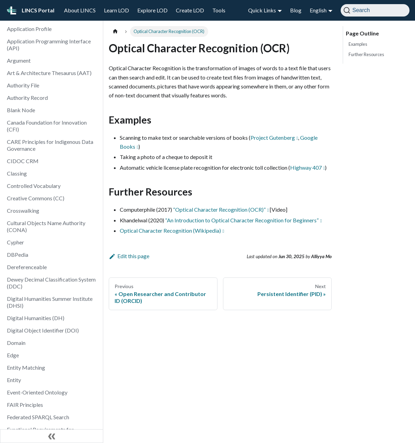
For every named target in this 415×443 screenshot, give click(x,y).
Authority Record (27, 97)
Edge (13, 355)
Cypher (15, 242)
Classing (17, 173)
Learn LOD (116, 10)
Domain (16, 342)
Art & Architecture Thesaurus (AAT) (49, 73)
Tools (218, 10)
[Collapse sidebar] (51, 436)
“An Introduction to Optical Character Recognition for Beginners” (242, 220)
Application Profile (29, 28)
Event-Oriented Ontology (37, 392)
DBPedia (17, 254)
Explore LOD (152, 10)
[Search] (375, 10)
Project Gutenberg (273, 137)
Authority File (23, 85)
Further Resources (366, 54)
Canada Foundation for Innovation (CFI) (47, 126)
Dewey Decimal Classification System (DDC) (51, 282)
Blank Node (21, 110)
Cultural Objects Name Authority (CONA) (46, 226)
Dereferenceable (27, 267)
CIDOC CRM (23, 161)
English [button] (318, 10)
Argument (19, 60)
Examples (358, 44)
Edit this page (129, 256)
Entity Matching (26, 367)
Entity (14, 380)
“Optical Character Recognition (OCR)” (219, 209)
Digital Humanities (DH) (35, 318)
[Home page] (115, 31)
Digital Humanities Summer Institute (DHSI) (50, 302)
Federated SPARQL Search (38, 417)
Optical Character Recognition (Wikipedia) (170, 230)
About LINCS (80, 10)
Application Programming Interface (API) (49, 44)
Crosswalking (23, 210)
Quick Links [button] (262, 10)
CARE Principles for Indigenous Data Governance (50, 145)
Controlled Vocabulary (34, 185)
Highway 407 (306, 167)
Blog (295, 10)
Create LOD (190, 10)
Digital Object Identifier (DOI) (43, 330)
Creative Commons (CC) (35, 198)
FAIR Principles (25, 404)
